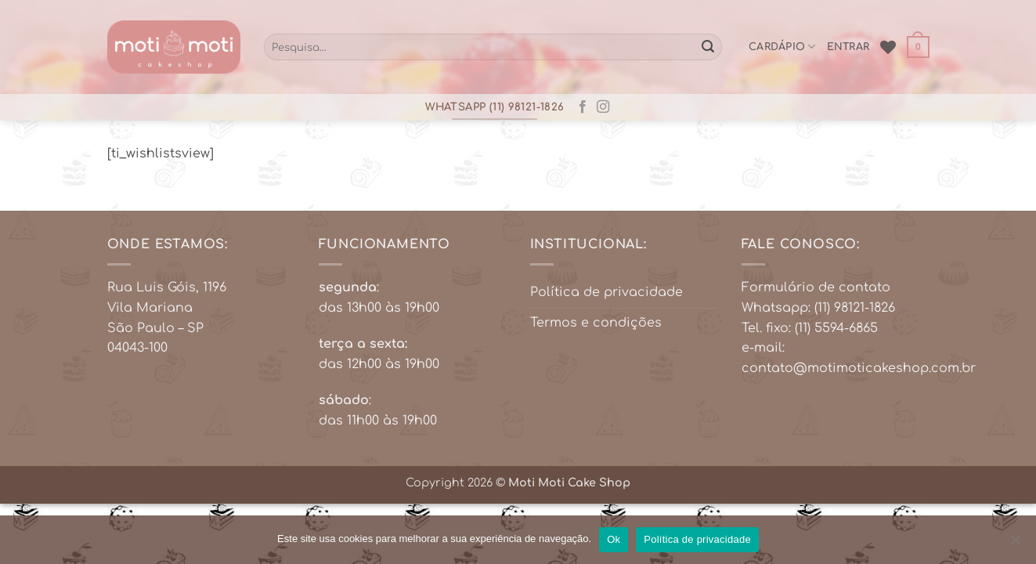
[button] (918, 47)
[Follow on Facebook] (582, 107)
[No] (1014, 544)
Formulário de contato (816, 287)
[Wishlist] (888, 47)
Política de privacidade (606, 292)
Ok (613, 539)
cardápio (782, 46)
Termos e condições (596, 323)
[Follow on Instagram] (603, 107)
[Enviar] (708, 47)
